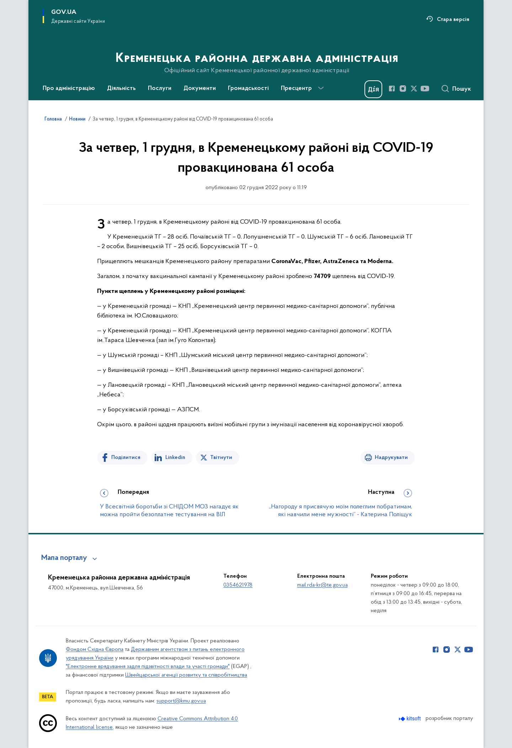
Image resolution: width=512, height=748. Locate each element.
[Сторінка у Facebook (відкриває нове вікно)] (392, 88)
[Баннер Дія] (373, 89)
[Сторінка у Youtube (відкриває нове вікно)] (425, 88)
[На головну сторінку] (256, 49)
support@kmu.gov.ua (181, 701)
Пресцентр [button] (296, 88)
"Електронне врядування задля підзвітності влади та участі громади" (148, 666)
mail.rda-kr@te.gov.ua (322, 585)
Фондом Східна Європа (94, 649)
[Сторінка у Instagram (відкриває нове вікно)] (403, 88)
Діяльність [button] (121, 88)
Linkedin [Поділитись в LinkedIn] (175, 457)
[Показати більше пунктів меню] (320, 88)
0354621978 (237, 585)
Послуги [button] (159, 88)
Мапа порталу (64, 558)
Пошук (461, 89)
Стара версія (453, 19)
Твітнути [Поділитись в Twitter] (221, 457)
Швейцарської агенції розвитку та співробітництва (186, 675)
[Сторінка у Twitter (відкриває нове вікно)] (414, 88)
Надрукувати (391, 457)
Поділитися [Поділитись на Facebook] (125, 457)
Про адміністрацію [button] (69, 88)
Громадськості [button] (248, 88)
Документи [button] (199, 88)
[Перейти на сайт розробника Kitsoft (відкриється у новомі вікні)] (410, 718)
